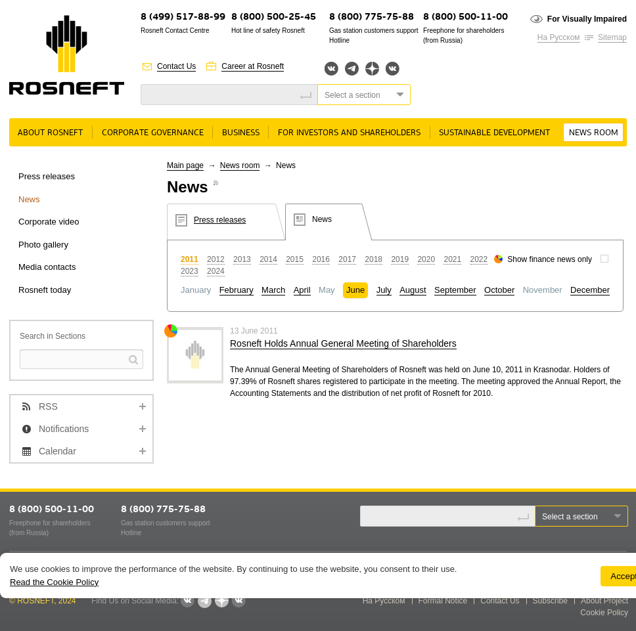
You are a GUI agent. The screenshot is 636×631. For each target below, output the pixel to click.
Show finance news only (549, 259)
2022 (479, 259)
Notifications (64, 429)
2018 (373, 259)
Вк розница (392, 69)
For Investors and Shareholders (349, 133)
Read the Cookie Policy (54, 582)
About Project (604, 600)
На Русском (558, 37)
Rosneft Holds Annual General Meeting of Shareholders (343, 343)
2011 (189, 259)
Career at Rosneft (252, 66)
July (384, 290)
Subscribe (550, 600)
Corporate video (49, 222)
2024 (216, 271)
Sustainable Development (494, 133)
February (236, 290)
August (412, 290)
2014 (268, 259)
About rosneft (50, 133)
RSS (48, 406)
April (302, 290)
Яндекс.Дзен (372, 69)
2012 (216, 259)
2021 (452, 259)
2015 (295, 259)
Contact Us (176, 66)
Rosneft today (44, 290)
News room (593, 133)
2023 (189, 271)
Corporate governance (153, 133)
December (590, 290)
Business (241, 133)
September (455, 290)
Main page (185, 165)
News (29, 199)
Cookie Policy (604, 612)
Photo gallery (43, 245)
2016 (321, 259)
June (355, 290)
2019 (400, 259)
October (499, 290)
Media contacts (47, 267)
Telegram (352, 69)
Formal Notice (443, 600)
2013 (242, 259)
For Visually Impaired (587, 19)
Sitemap (612, 37)
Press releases (46, 176)
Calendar (57, 451)
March (273, 290)
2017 (347, 259)
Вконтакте (331, 69)
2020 (426, 259)
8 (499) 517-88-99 (183, 17)
